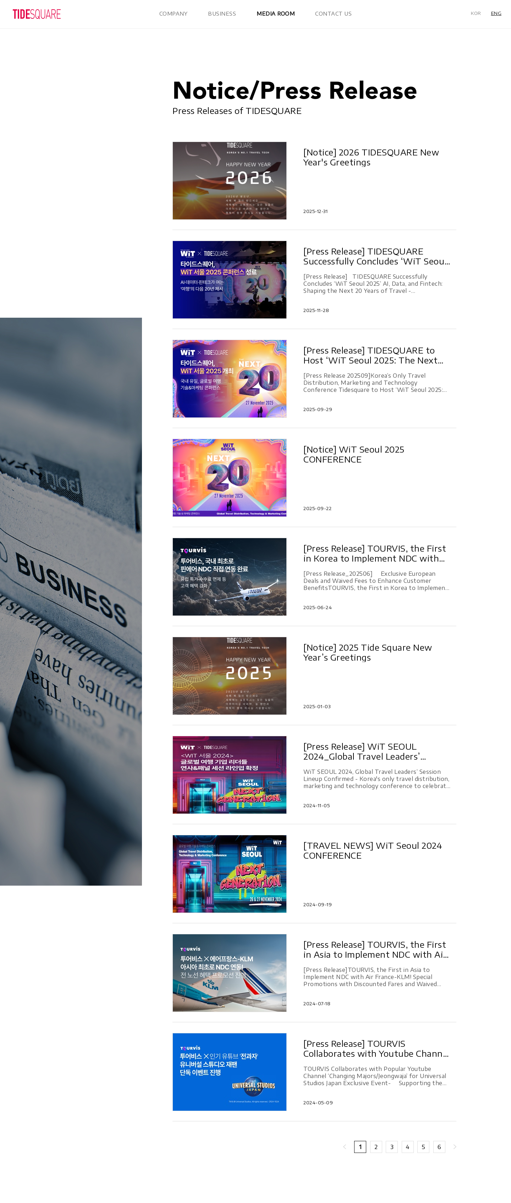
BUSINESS (222, 13)
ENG (496, 13)
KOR (476, 13)
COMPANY (173, 13)
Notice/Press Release (58, 57)
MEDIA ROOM (276, 13)
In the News (46, 69)
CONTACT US (333, 13)
